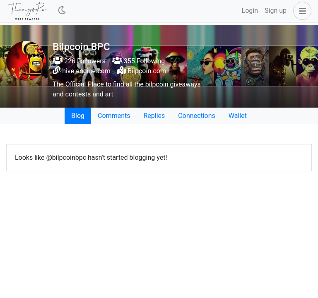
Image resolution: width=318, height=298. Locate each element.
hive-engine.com (86, 71)
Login (250, 10)
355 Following (138, 61)
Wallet (238, 116)
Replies (154, 116)
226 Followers (79, 61)
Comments (114, 116)
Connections (196, 116)
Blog (77, 116)
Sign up (276, 10)
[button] (300, 11)
